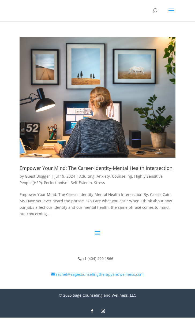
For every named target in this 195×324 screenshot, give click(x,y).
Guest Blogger (37, 176)
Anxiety (103, 176)
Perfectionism (56, 182)
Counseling (122, 176)
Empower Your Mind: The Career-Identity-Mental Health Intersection (96, 168)
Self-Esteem (81, 182)
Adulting (87, 176)
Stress (99, 182)
